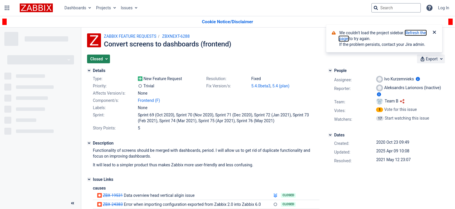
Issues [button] (127, 8)
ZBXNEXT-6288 (176, 36)
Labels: (99, 107)
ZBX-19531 (113, 195)
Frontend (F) (149, 100)
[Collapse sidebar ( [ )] (72, 203)
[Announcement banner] (227, 22)
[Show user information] (418, 79)
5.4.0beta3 (260, 86)
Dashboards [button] (75, 8)
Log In (443, 8)
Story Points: (104, 128)
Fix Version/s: (218, 86)
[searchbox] (396, 7)
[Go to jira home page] (36, 8)
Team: (339, 102)
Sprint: (98, 115)
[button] (7, 8)
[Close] (434, 33)
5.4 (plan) (280, 86)
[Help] (429, 7)
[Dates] (330, 135)
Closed (288, 195)
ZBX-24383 (113, 204)
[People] (330, 71)
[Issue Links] (89, 179)
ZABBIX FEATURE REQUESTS (130, 36)
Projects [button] (103, 8)
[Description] (89, 143)
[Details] (89, 71)
